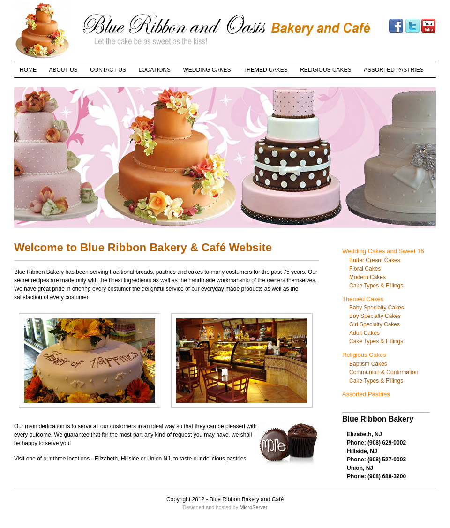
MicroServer (253, 507)
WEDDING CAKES (207, 70)
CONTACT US (108, 70)
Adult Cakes (364, 333)
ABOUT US (63, 70)
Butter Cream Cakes (374, 260)
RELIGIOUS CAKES (325, 70)
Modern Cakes (367, 277)
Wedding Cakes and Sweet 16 (383, 251)
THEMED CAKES (265, 70)
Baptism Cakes (368, 364)
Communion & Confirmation (383, 372)
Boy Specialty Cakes (375, 316)
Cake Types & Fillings (376, 285)
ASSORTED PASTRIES (394, 70)
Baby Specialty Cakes (376, 307)
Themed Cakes (362, 298)
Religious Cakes (364, 354)
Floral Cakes (365, 268)
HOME (28, 70)
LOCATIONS (155, 70)
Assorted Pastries (366, 394)
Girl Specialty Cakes (374, 324)
